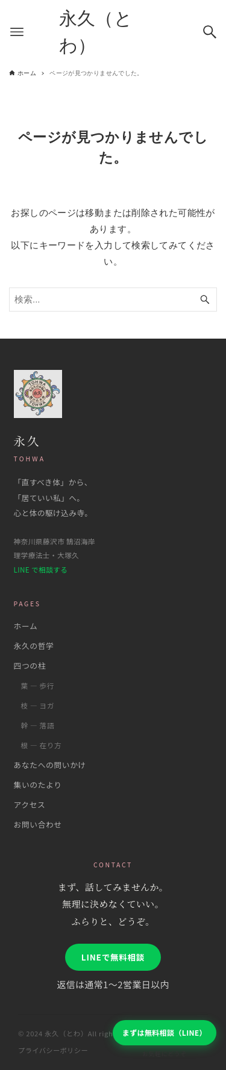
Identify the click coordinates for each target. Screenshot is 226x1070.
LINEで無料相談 (113, 957)
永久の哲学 (34, 645)
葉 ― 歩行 (38, 685)
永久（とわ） (96, 31)
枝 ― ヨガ (38, 705)
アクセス (30, 804)
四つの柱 (30, 665)
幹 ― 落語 (38, 725)
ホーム (26, 626)
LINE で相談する (41, 569)
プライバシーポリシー (53, 1050)
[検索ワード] (113, 299)
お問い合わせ (38, 824)
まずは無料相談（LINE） (164, 1032)
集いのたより (38, 784)
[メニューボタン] (17, 32)
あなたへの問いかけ (50, 764)
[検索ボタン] (210, 32)
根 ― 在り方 (41, 745)
